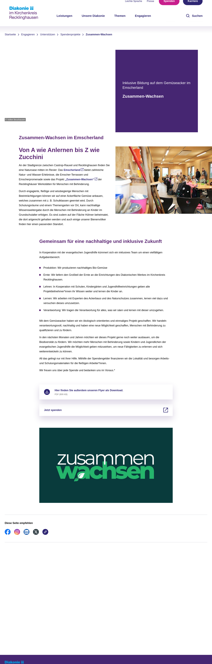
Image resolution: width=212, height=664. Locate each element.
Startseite (10, 34)
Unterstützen (47, 34)
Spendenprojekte (70, 34)
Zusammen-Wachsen (99, 34)
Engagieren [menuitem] (143, 20)
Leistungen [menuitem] (64, 20)
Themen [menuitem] (120, 20)
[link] (8, 533)
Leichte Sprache (133, 6)
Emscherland (72, 170)
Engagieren (28, 34)
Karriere (193, 5)
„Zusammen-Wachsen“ (79, 179)
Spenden (169, 5)
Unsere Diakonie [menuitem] (93, 20)
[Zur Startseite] (23, 13)
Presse (150, 6)
